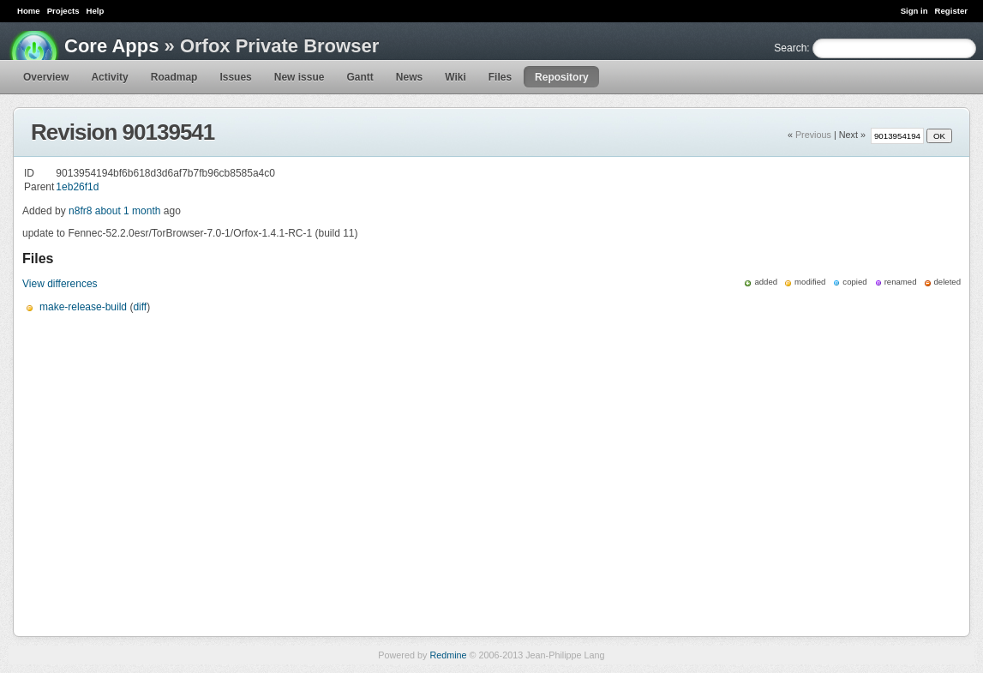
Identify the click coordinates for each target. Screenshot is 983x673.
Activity (109, 77)
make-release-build (83, 307)
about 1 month (128, 211)
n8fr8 (80, 211)
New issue (299, 77)
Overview (46, 77)
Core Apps (111, 46)
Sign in (914, 10)
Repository (562, 77)
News (409, 77)
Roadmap (174, 77)
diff (140, 307)
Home (28, 10)
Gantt (359, 77)
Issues (235, 77)
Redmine (447, 655)
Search (790, 48)
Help (96, 10)
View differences (60, 284)
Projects (63, 10)
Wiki (455, 77)
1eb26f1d (77, 187)
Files (500, 77)
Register (951, 10)
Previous (813, 134)
